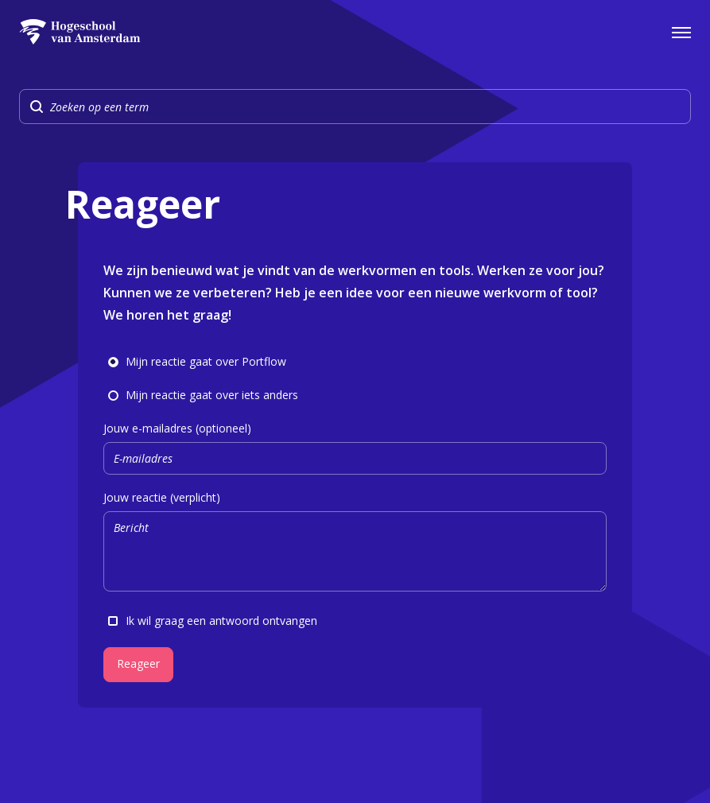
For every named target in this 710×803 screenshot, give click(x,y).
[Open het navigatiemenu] (681, 31)
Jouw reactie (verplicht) (355, 543)
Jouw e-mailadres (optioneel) (355, 448)
